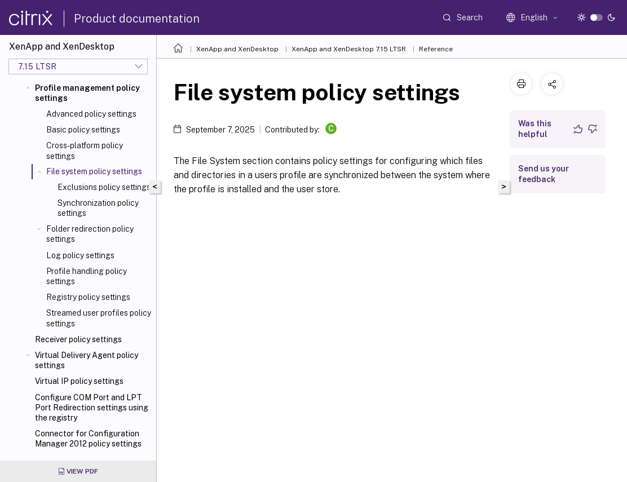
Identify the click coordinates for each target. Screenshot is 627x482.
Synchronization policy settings (98, 208)
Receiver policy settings (78, 339)
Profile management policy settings (87, 93)
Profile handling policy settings (86, 276)
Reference (436, 49)
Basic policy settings (83, 129)
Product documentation (137, 18)
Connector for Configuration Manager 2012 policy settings (88, 438)
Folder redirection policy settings (90, 234)
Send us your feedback (543, 174)
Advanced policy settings (91, 113)
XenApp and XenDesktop (237, 49)
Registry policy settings (88, 297)
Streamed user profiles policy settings (98, 318)
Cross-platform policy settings (84, 150)
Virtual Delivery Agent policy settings (86, 360)
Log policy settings (80, 255)
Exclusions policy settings (104, 187)
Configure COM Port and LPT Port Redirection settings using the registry (91, 407)
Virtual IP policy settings (79, 381)
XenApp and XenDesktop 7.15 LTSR (349, 49)
